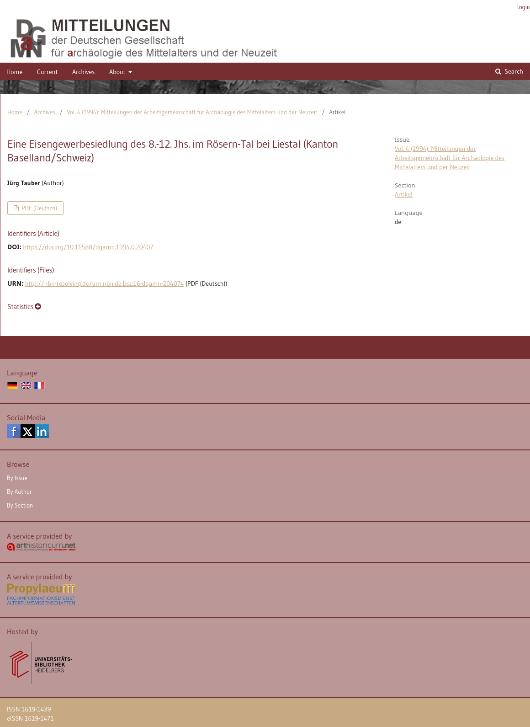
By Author (19, 491)
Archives (83, 72)
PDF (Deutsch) (38, 208)
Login (523, 7)
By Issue (17, 477)
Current (47, 72)
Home (14, 72)
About (118, 72)
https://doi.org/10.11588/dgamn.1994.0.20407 (88, 247)
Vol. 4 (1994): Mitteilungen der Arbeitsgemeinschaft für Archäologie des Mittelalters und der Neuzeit (192, 112)
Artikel (404, 194)
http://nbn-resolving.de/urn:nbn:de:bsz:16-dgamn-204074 (104, 283)
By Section (20, 505)
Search (513, 71)
